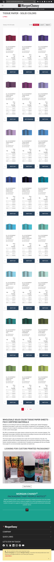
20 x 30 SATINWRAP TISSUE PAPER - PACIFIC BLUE (27, 142)
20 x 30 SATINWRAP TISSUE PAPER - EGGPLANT (10, 95)
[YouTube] (51, 1)
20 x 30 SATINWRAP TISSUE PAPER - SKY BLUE (10, 284)
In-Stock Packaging (8, 9)
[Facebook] (37, 1)
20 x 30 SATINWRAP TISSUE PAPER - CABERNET (10, 48)
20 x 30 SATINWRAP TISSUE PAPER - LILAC (10, 142)
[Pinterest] (49, 1)
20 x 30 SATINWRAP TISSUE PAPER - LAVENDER (43, 95)
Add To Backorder (29, 119)
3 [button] (27, 409)
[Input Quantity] (5, 72)
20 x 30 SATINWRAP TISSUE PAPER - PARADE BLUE (10, 190)
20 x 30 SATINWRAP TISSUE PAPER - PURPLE (43, 48)
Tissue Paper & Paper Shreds (21, 9)
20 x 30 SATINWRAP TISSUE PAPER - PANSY (27, 48)
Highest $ (48, 24)
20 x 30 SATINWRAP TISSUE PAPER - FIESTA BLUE (43, 142)
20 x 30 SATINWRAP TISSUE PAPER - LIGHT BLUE (27, 284)
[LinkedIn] (44, 1)
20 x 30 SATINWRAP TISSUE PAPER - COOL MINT (43, 284)
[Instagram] (46, 1)
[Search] (19, 1)
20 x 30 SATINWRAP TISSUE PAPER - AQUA (43, 237)
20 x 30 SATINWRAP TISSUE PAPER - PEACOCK (43, 190)
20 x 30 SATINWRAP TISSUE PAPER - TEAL (10, 331)
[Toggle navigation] (2, 5)
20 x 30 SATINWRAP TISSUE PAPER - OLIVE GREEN (43, 331)
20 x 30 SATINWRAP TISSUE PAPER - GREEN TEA (10, 378)
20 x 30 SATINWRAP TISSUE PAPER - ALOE (27, 378)
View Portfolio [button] (27, 486)
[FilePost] (42, 1)
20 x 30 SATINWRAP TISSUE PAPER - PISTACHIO (43, 378)
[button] (2, 5)
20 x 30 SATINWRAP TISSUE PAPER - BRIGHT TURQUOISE (27, 237)
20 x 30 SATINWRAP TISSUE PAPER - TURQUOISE (10, 237)
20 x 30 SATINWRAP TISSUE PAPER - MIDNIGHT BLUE (27, 190)
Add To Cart (12, 72)
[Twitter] (40, 1)
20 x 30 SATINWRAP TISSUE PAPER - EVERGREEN (27, 331)
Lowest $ (42, 24)
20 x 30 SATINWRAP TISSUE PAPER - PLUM (27, 95)
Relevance (36, 24)
